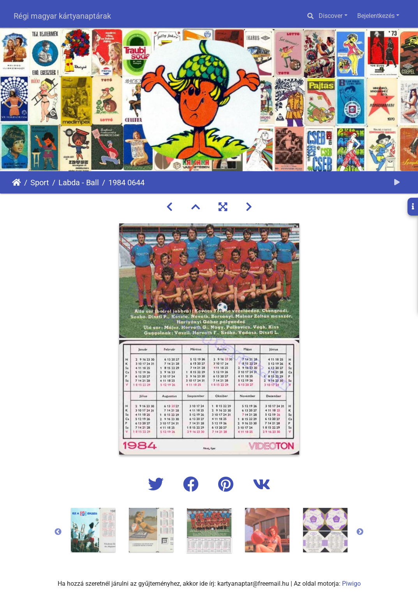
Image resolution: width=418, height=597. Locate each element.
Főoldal (16, 182)
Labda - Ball (78, 182)
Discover (330, 15)
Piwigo (351, 583)
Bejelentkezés (376, 15)
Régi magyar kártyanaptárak (62, 16)
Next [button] (360, 532)
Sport (39, 182)
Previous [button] (58, 532)
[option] (93, 530)
